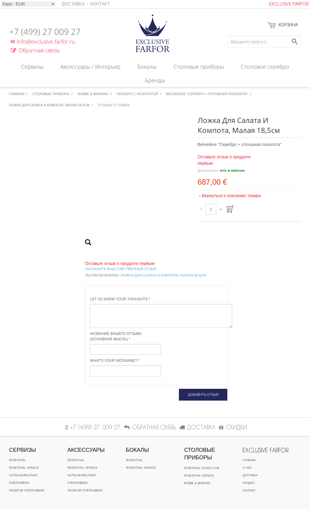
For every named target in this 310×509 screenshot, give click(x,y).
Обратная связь (35, 50)
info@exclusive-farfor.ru (42, 41)
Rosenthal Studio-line (201, 468)
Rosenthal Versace (24, 467)
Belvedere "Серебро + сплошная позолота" (207, 94)
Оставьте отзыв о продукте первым (119, 263)
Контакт (100, 4)
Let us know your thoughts (119, 299)
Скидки (248, 483)
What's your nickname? (113, 361)
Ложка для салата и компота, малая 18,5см (49, 105)
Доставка (250, 475)
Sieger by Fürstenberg (26, 490)
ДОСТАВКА (197, 427)
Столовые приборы (51, 94)
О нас (247, 467)
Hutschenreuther (23, 475)
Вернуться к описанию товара (230, 195)
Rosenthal (17, 460)
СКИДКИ (233, 427)
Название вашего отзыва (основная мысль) (116, 336)
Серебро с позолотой (137, 94)
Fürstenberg (19, 483)
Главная (16, 94)
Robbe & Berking (93, 94)
